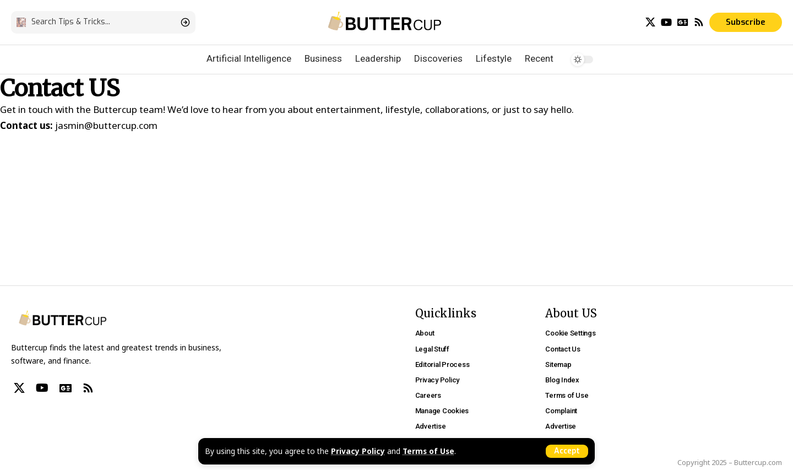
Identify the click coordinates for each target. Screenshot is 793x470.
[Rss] (699, 22)
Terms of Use (428, 451)
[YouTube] (666, 22)
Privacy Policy (358, 451)
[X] (650, 22)
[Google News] (683, 22)
